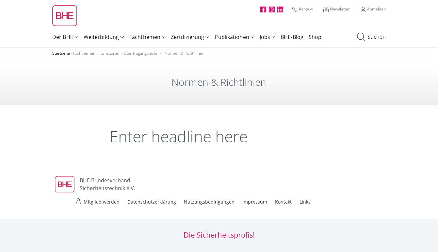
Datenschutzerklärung (151, 202)
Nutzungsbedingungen (209, 202)
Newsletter (336, 9)
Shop (315, 37)
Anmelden (373, 9)
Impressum (254, 202)
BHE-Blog (292, 37)
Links (305, 202)
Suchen (371, 37)
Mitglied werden (102, 202)
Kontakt (302, 9)
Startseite (61, 53)
